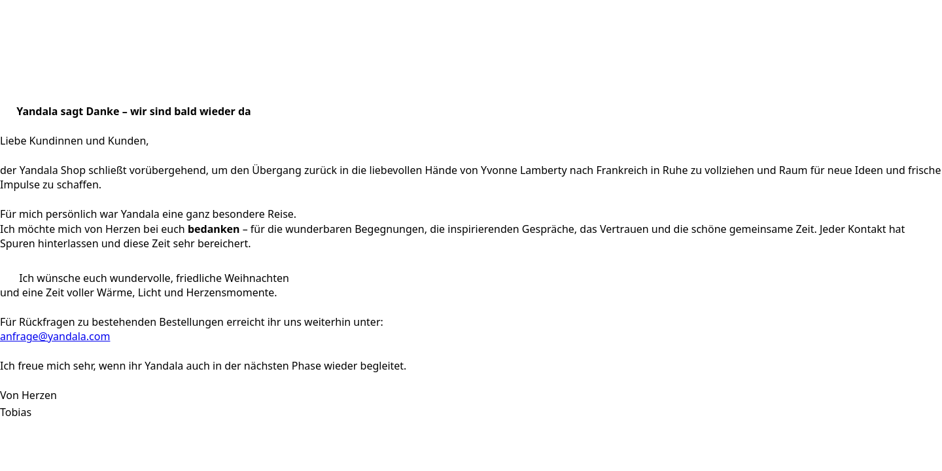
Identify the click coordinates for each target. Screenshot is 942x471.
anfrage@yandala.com (55, 336)
